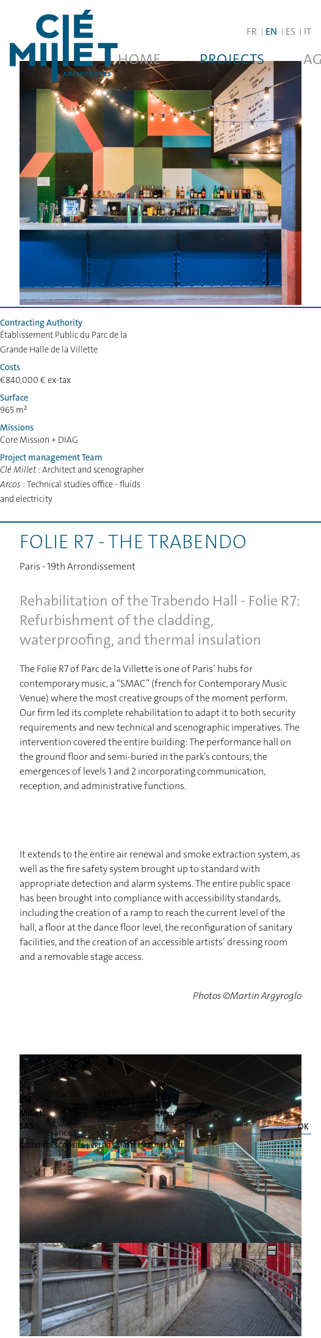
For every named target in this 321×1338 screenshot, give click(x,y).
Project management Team (51, 457)
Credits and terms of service (137, 1145)
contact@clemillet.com (164, 1112)
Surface (14, 398)
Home (139, 59)
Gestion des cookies (52, 1145)
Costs (10, 367)
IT (307, 31)
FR (252, 31)
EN (271, 31)
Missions (17, 428)
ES (290, 31)
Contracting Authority (41, 323)
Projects (232, 59)
